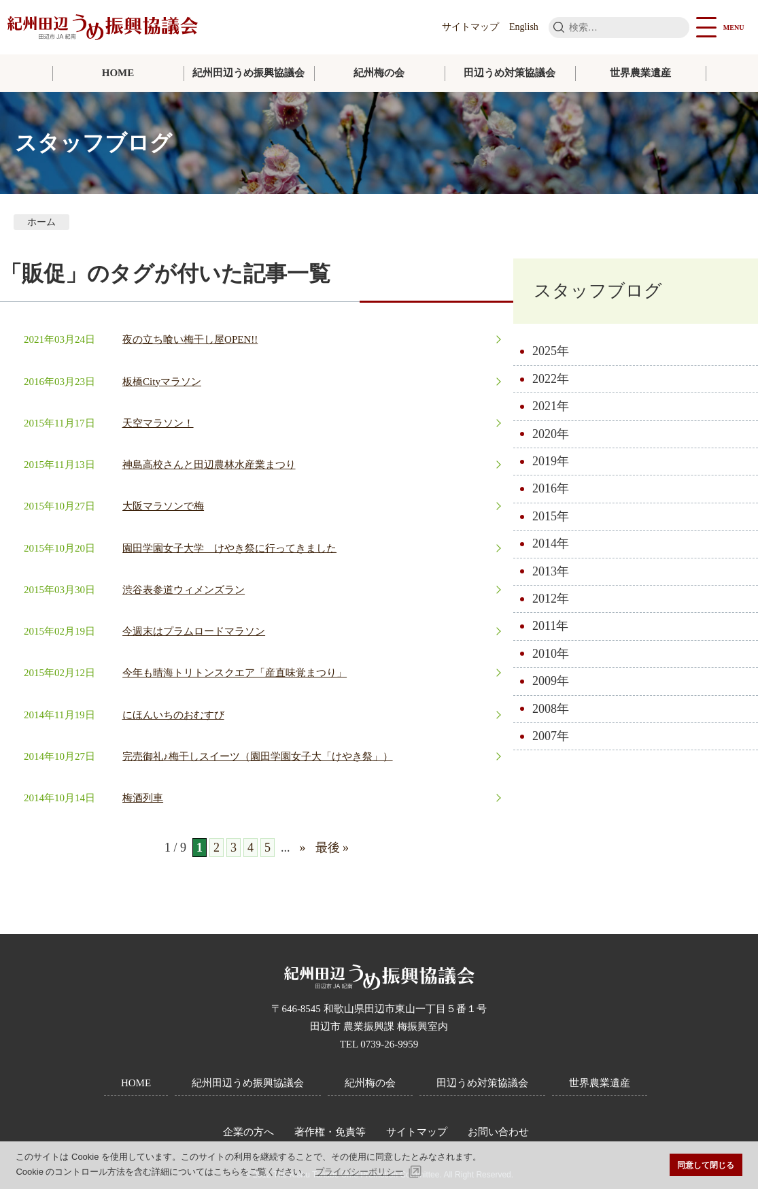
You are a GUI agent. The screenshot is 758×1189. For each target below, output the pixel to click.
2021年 (550, 406)
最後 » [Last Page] (332, 847)
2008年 (550, 709)
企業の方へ (248, 1131)
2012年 (550, 598)
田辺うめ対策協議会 (509, 72)
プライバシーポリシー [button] (359, 1172)
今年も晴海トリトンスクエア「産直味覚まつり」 (234, 672)
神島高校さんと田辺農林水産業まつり (209, 464)
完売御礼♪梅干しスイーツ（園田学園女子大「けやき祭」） (257, 756)
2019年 (550, 461)
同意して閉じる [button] (705, 1164)
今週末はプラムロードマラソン (193, 631)
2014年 (550, 543)
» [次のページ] (303, 847)
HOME (118, 72)
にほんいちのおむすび (173, 714)
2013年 (550, 571)
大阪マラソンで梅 (163, 506)
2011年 (550, 626)
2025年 (550, 351)
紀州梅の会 (379, 72)
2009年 (550, 681)
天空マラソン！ (158, 423)
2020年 (550, 434)
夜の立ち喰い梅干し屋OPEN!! (190, 339)
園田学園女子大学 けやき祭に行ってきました (229, 548)
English (523, 27)
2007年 (550, 736)
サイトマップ (470, 27)
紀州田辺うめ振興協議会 (248, 72)
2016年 (550, 488)
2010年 (550, 653)
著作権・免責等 (330, 1131)
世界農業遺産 (640, 72)
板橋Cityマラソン (161, 381)
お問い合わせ (498, 1131)
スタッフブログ (598, 291)
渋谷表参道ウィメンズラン (183, 589)
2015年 (550, 516)
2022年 (550, 379)
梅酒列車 (142, 797)
